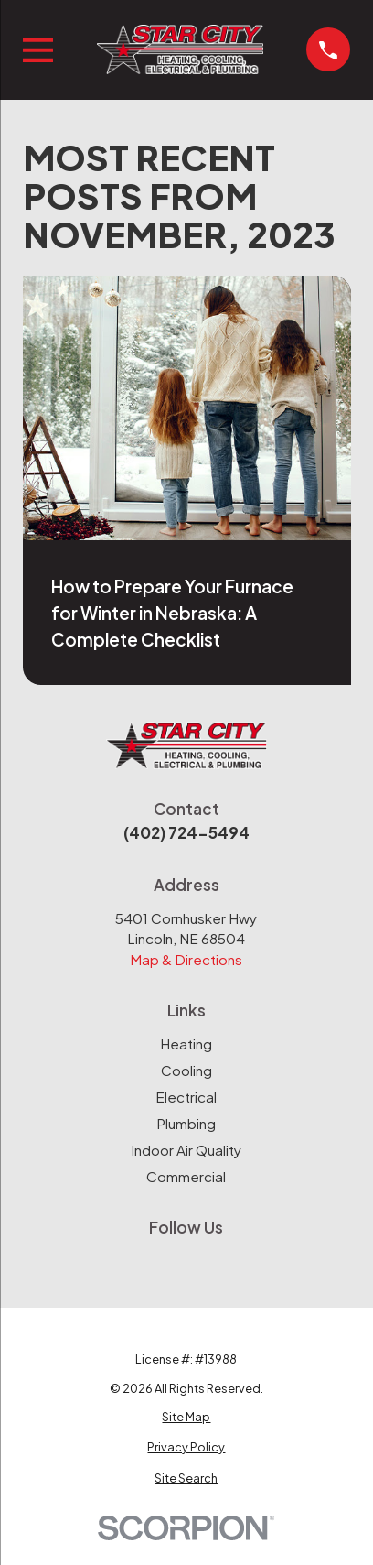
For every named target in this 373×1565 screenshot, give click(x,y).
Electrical (186, 1096)
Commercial (186, 1176)
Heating (186, 1043)
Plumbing (186, 1123)
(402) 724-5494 (186, 832)
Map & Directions (186, 959)
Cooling (186, 1070)
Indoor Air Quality (186, 1149)
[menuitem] (187, 1417)
